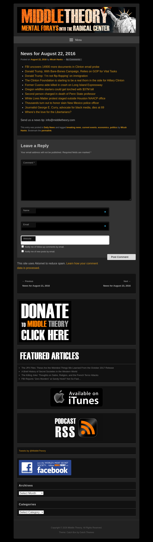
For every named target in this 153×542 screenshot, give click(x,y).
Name (26, 210)
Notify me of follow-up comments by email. (44, 247)
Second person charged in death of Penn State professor (60, 93)
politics (113, 127)
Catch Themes (87, 532)
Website (27, 238)
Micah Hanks (56, 59)
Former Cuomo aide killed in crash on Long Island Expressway (64, 84)
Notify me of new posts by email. (40, 251)
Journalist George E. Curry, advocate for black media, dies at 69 (64, 107)
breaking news (74, 127)
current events (89, 127)
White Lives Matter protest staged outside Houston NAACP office (65, 98)
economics (103, 127)
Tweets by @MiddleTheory (32, 450)
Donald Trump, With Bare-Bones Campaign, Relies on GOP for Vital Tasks (71, 71)
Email (26, 224)
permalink (47, 130)
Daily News (49, 127)
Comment (29, 162)
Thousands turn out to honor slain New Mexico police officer (62, 102)
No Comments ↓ (74, 59)
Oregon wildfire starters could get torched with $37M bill (59, 89)
